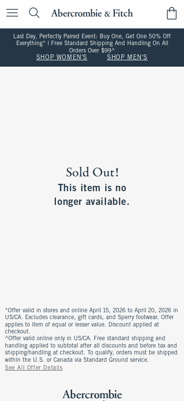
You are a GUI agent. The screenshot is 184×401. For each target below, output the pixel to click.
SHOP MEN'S (127, 58)
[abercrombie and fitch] (92, 13)
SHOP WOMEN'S (61, 58)
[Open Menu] (10, 13)
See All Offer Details (34, 368)
